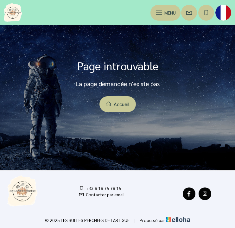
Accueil (118, 104)
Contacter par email (102, 194)
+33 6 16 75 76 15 (100, 188)
